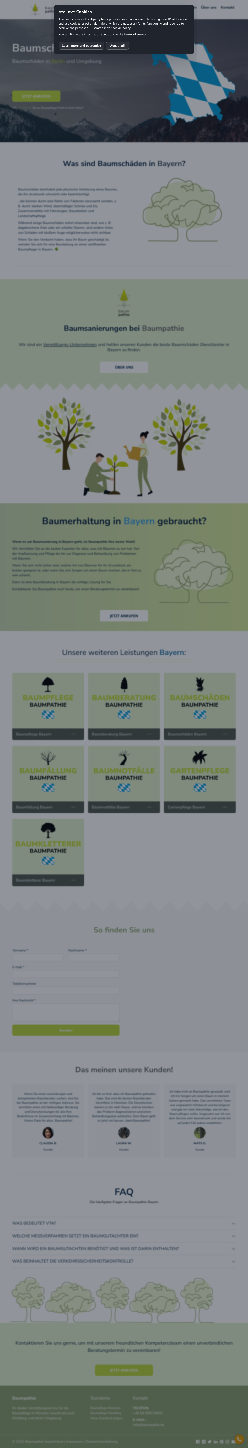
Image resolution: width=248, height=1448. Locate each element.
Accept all (117, 45)
